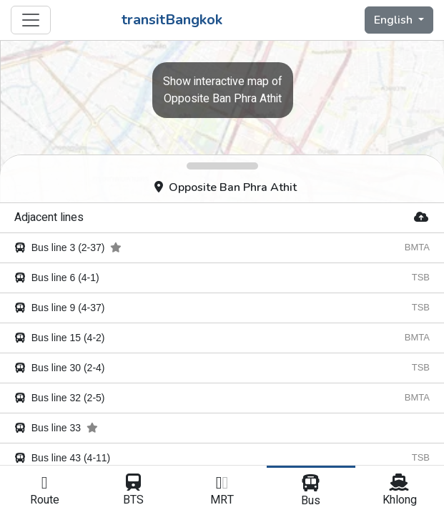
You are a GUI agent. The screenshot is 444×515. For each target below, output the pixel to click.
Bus (311, 492)
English (394, 20)
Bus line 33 (56, 427)
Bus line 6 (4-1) (56, 277)
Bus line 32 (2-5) (59, 397)
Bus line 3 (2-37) (68, 247)
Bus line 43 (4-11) (62, 458)
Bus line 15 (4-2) (59, 337)
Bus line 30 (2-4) (59, 367)
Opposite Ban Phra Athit (225, 187)
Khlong (399, 491)
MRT (221, 491)
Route (44, 491)
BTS (133, 491)
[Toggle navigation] (31, 20)
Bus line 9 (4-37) (59, 307)
